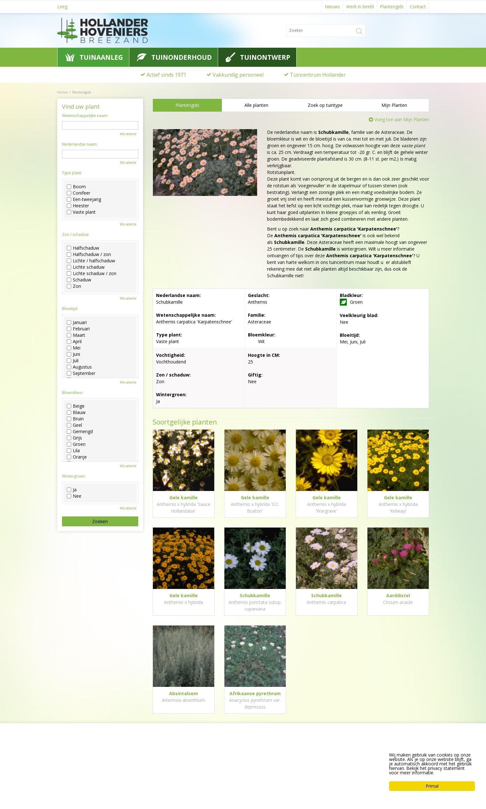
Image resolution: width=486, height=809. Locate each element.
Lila (73, 450)
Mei (73, 348)
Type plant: (72, 173)
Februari (78, 329)
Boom (76, 186)
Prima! (432, 786)
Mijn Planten (394, 105)
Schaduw (79, 280)
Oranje (77, 457)
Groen (76, 444)
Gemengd (80, 431)
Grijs (74, 438)
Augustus (79, 367)
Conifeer (78, 193)
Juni (73, 354)
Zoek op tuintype (325, 105)
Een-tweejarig (84, 199)
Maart (76, 335)
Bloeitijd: (70, 309)
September (81, 373)
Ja (72, 489)
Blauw (76, 412)
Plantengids (187, 105)
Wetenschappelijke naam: (85, 116)
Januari (77, 322)
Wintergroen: (74, 476)
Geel (74, 425)
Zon (74, 286)
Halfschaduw (83, 248)
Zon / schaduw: (75, 234)
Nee (74, 496)
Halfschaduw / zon (89, 254)
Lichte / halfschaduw (91, 261)
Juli (73, 360)
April (74, 341)
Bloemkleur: (73, 393)
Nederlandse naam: (80, 144)
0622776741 (74, 776)
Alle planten (256, 105)
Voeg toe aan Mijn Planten (401, 119)
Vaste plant (81, 212)
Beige (76, 406)
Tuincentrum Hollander (318, 74)
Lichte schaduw (86, 267)
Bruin (75, 419)
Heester (78, 206)
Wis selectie (128, 134)
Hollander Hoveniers (86, 752)
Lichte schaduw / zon (91, 273)
